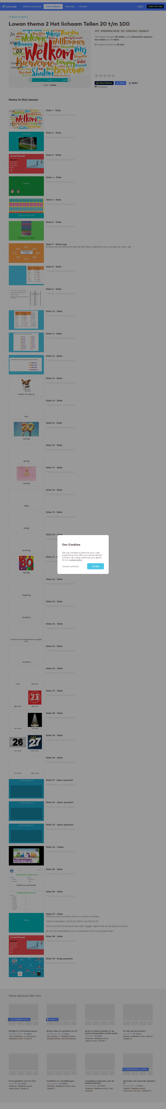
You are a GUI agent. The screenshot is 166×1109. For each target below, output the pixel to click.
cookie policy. (75, 560)
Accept (95, 566)
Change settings (70, 566)
